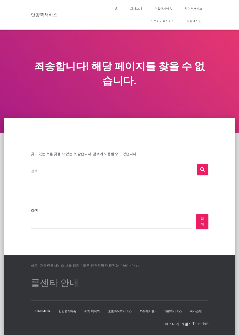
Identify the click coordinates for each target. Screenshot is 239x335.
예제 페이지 (92, 311)
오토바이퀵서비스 (162, 21)
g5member (42, 311)
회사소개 (136, 8)
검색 (34, 210)
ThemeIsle (200, 324)
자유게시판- (194, 21)
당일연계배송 (163, 8)
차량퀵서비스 (193, 8)
